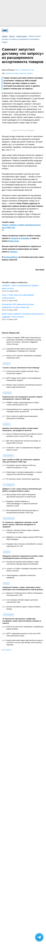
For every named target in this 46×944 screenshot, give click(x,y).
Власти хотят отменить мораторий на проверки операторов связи (24, 357)
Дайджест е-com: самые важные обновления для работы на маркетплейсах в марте (22, 490)
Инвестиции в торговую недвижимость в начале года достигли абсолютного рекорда (24, 473)
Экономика (8, 455)
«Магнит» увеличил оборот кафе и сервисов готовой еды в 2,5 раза (23, 531)
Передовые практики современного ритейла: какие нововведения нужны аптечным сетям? (22, 557)
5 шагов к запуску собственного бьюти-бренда (20, 368)
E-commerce (9, 485)
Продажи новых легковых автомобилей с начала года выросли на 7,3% (25, 545)
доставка (15, 73)
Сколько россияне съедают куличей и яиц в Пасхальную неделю (23, 372)
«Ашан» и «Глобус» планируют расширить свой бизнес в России (24, 570)
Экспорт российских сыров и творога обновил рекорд (23, 608)
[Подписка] (34, 30)
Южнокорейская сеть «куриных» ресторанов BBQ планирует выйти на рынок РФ (25, 410)
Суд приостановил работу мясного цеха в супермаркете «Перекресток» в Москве (22, 350)
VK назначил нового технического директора (23, 479)
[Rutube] (30, 30)
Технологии (9, 518)
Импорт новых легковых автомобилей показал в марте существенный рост (24, 386)
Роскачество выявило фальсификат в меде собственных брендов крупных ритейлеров (23, 563)
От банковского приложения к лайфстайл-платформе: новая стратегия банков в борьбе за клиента (21, 621)
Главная (4, 36)
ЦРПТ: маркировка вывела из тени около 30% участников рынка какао (24, 635)
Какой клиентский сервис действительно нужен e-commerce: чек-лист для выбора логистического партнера (25, 642)
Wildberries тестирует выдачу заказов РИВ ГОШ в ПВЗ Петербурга (25, 538)
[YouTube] (26, 30)
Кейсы (6, 583)
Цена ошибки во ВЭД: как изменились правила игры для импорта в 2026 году (21, 461)
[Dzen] (22, 30)
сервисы (30, 73)
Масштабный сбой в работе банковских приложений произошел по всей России (21, 496)
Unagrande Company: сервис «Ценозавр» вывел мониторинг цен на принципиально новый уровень (22, 588)
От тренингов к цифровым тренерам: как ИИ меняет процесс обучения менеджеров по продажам (20, 524)
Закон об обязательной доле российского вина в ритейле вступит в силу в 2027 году (24, 435)
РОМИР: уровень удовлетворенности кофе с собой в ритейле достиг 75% (23, 404)
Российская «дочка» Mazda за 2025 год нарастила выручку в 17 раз (21, 466)
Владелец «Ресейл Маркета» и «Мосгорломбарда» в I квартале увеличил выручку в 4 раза (22, 503)
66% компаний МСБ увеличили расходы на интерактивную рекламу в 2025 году (22, 511)
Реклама (7, 393)
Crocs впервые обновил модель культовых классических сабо (22, 601)
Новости (12, 36)
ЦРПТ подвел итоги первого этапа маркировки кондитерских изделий (24, 379)
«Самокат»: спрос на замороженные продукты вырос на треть (24, 449)
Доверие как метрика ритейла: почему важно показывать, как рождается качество (20, 429)
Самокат (9, 73)
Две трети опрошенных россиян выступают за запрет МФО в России (24, 442)
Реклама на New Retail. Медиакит (23, 130)
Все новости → (7, 650)
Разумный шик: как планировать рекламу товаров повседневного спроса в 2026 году (22, 398)
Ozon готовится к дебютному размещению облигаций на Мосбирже (22, 417)
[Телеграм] (10, 30)
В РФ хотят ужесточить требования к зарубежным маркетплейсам (25, 628)
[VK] (14, 30)
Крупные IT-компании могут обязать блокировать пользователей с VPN (25, 594)
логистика (22, 73)
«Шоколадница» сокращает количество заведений (21, 576)
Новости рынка (21, 36)
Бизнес (7, 363)
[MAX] (18, 30)
